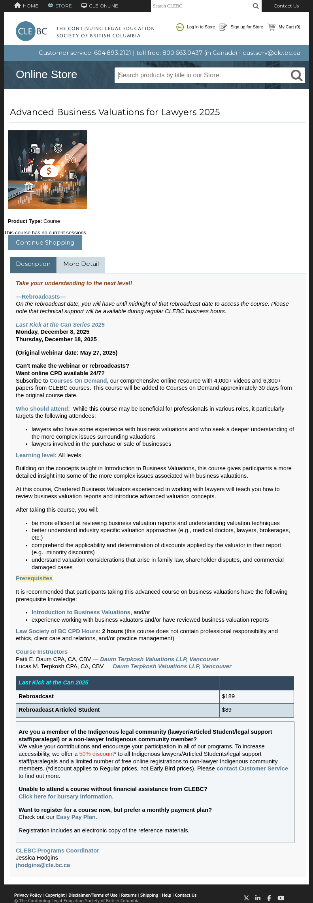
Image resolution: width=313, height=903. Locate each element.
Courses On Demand (78, 381)
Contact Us (286, 6)
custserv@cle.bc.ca (271, 52)
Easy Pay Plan (75, 817)
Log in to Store (195, 27)
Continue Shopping (45, 242)
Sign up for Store (241, 27)
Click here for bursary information (65, 796)
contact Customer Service (252, 768)
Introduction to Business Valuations (81, 612)
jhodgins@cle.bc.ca (43, 865)
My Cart (284, 27)
